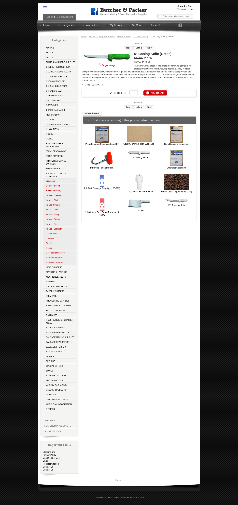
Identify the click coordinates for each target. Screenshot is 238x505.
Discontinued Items (57, 399)
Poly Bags (51, 296)
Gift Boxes (52, 105)
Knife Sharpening (56, 169)
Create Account (64, 17)
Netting (50, 282)
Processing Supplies (58, 301)
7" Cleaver (139, 210)
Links (45, 461)
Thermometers (54, 380)
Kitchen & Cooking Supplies (56, 162)
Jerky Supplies (54, 156)
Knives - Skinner (53, 219)
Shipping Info (49, 452)
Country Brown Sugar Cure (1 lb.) (139, 144)
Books (49, 52)
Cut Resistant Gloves (55, 253)
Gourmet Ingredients (58, 124)
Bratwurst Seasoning (176, 168)
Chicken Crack (54, 91)
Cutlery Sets (51, 234)
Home (46, 25)
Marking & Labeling (56, 272)
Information (92, 25)
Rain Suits (51, 315)
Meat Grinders (54, 267)
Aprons (50, 48)
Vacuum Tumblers (56, 390)
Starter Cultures (56, 375)
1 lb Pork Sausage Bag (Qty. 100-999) (102, 188)
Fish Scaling (53, 115)
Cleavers (50, 238)
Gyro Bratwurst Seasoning (176, 144)
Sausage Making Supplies (60, 337)
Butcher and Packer (117, 497)
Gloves (50, 119)
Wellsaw (51, 395)
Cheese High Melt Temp (58, 67)
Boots (49, 57)
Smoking (51, 361)
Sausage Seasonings (57, 342)
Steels (49, 243)
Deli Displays (53, 100)
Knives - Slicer (52, 224)
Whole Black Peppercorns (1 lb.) (176, 191)
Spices (49, 371)
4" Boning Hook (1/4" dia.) (102, 168)
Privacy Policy (49, 455)
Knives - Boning (140, 36)
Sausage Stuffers (56, 347)
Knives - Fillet (52, 210)
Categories (68, 25)
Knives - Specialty (54, 229)
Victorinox (50, 181)
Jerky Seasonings (56, 151)
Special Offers (54, 366)
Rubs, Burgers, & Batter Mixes (59, 321)
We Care (136, 25)
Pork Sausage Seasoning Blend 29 (102, 144)
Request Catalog (51, 464)
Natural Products (56, 286)
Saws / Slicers (54, 352)
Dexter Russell (124, 36)
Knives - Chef (52, 200)
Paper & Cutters (55, 291)
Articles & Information (59, 404)
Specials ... (50, 420)
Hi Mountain (52, 129)
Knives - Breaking (54, 195)
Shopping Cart (185, 6)
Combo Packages (55, 110)
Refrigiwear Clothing (58, 305)
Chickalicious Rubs (57, 86)
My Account (116, 25)
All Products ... (53, 431)
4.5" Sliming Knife (139, 157)
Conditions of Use (51, 458)
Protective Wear (55, 310)
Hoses (49, 139)
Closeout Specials (56, 76)
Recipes (50, 409)
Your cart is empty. (186, 9)
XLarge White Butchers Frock (139, 191)
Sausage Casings (55, 328)
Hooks (49, 134)
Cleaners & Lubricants (59, 72)
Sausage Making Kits (57, 332)
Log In (49, 17)
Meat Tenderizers (56, 277)
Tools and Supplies (54, 257)
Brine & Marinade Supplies (60, 62)
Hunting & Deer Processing (54, 145)
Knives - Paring (52, 214)
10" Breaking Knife (176, 205)
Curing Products (56, 81)
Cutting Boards (55, 96)
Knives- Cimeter (53, 205)
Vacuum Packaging (56, 385)
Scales (50, 356)
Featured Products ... (57, 426)
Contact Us (156, 25)
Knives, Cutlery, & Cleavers (102, 36)
